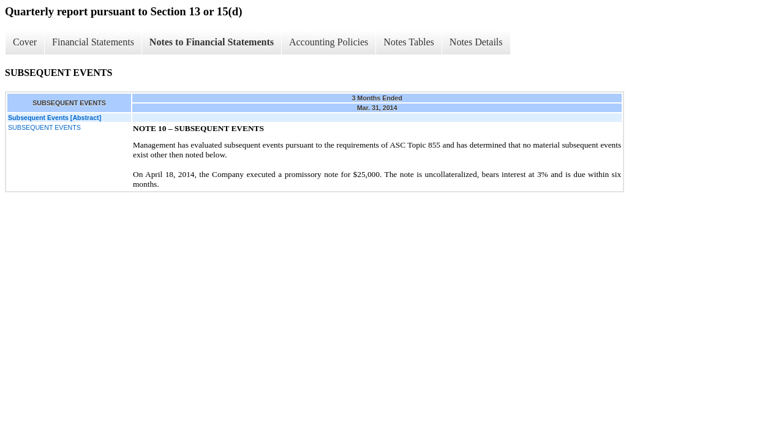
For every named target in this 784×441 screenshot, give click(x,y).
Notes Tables (408, 42)
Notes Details (476, 42)
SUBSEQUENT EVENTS (44, 127)
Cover (25, 42)
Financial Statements (93, 42)
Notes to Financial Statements (211, 42)
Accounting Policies (328, 42)
